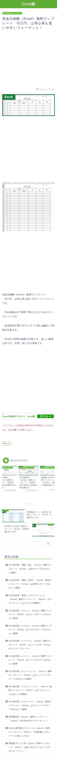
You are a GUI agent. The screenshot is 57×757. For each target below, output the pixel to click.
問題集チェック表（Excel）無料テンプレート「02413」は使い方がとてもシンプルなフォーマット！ (30, 746)
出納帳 (7, 443)
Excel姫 (28, 3)
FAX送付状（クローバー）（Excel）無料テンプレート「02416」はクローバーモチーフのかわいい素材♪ (30, 705)
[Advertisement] (28, 58)
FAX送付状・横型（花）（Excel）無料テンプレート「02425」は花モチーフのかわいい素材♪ (30, 568)
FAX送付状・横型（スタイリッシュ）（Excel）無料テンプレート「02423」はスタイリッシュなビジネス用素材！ (30, 599)
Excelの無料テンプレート (12, 13)
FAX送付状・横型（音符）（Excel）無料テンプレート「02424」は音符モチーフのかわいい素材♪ (30, 583)
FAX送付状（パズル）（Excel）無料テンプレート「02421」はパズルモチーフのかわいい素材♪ (30, 629)
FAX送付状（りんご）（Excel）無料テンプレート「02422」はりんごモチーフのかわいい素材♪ (30, 614)
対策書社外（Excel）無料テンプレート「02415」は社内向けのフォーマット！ (28, 718)
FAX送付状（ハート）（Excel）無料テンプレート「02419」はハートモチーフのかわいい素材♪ (30, 659)
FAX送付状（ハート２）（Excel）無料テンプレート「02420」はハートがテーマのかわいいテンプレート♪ (30, 644)
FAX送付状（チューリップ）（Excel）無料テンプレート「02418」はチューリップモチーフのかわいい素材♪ (30, 674)
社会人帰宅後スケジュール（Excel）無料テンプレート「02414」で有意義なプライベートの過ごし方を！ (30, 731)
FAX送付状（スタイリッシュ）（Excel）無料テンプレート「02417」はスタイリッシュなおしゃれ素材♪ (30, 690)
